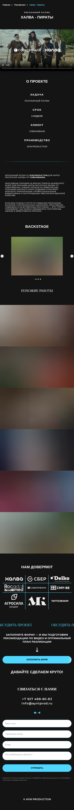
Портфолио (20, 5)
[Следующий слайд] (71, 256)
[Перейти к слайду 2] (35, 279)
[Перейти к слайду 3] (38, 279)
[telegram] (39, 712)
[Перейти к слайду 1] (33, 279)
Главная (6, 5)
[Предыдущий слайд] (2, 256)
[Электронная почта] (35, 712)
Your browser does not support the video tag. (37, 50)
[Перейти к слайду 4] (40, 279)
